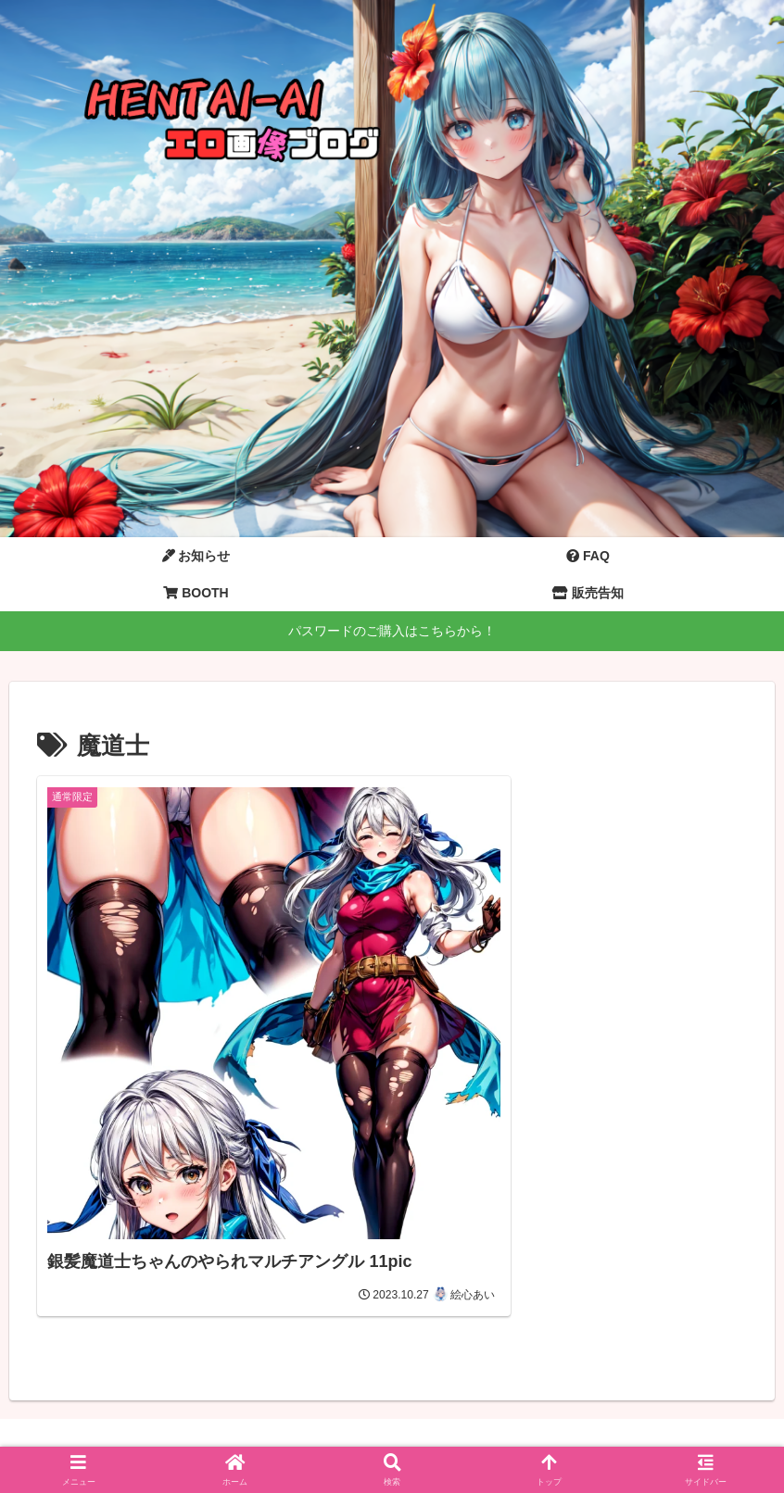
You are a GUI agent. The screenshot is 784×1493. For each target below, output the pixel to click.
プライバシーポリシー (441, 1435)
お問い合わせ (318, 1435)
